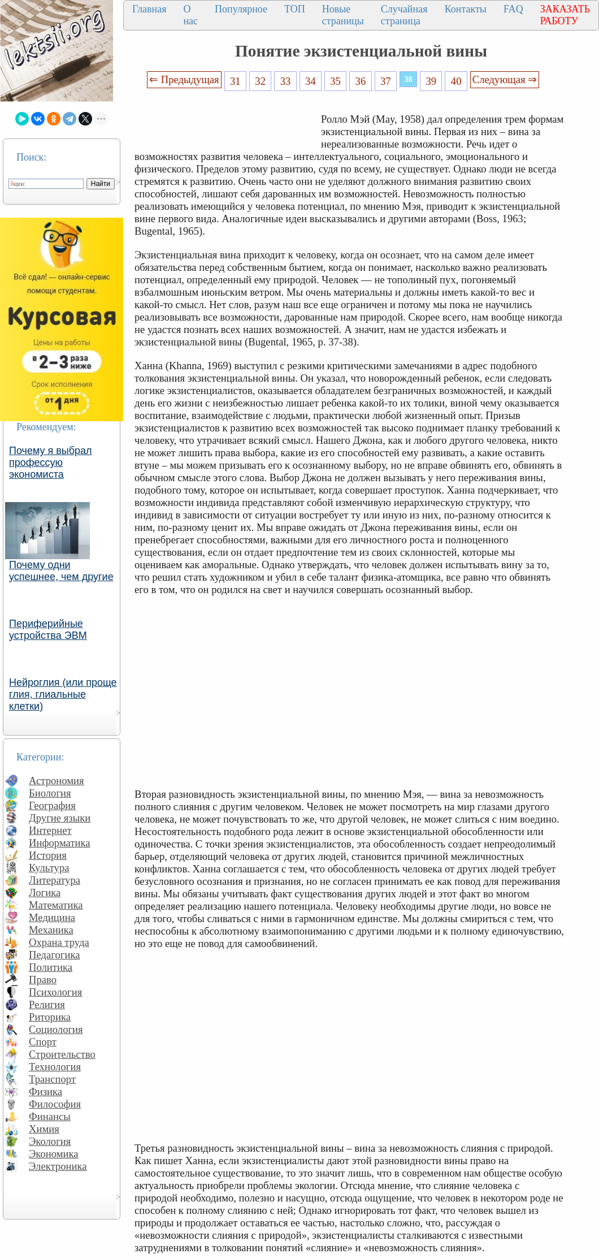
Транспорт (52, 1079)
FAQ (513, 9)
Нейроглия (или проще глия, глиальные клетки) (63, 694)
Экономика (54, 1154)
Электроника (58, 1166)
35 (335, 81)
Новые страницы (343, 15)
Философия (55, 1104)
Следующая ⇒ (504, 79)
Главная (149, 9)
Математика (56, 905)
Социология (56, 1029)
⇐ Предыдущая (184, 79)
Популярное (241, 9)
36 (360, 81)
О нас (190, 15)
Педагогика (54, 955)
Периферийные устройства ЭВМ (48, 629)
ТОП (294, 9)
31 (235, 81)
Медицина (52, 917)
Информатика (59, 843)
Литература (54, 880)
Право (43, 979)
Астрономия (56, 780)
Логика (44, 892)
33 (285, 81)
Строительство (62, 1054)
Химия (44, 1129)
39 (431, 81)
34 (310, 81)
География (52, 805)
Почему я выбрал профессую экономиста (50, 462)
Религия (47, 1004)
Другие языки (59, 818)
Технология (55, 1067)
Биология (50, 793)
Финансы (50, 1116)
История (48, 855)
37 (385, 81)
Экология (50, 1141)
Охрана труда (59, 942)
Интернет (50, 830)
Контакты (466, 9)
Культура (49, 868)
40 (456, 81)
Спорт (43, 1042)
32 (260, 81)
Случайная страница (404, 15)
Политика (50, 967)
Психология (55, 992)
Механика (51, 930)
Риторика (50, 1017)
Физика (45, 1091)
